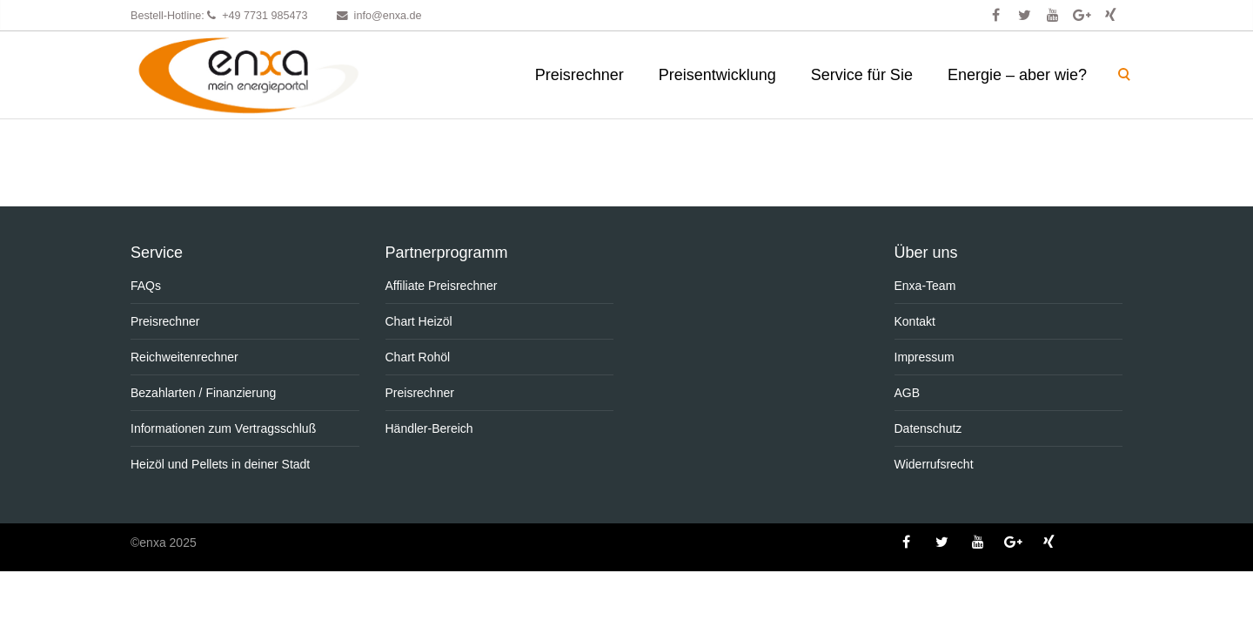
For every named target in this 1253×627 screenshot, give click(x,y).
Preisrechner (579, 75)
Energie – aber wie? (1017, 75)
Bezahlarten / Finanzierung (203, 393)
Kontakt (915, 321)
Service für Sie (862, 75)
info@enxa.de (388, 16)
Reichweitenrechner (184, 357)
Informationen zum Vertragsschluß (223, 428)
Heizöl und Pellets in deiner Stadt (220, 464)
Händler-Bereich (429, 428)
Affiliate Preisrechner (441, 286)
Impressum (925, 357)
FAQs (146, 286)
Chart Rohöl (418, 357)
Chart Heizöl (418, 321)
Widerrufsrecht (934, 464)
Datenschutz (928, 428)
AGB (908, 393)
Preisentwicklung (717, 75)
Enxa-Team (925, 286)
